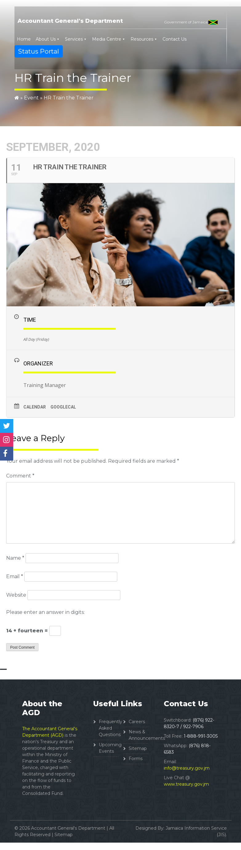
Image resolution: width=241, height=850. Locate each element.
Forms (136, 758)
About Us (46, 39)
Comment (20, 476)
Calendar (34, 407)
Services (74, 39)
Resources (142, 39)
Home (24, 39)
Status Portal (38, 51)
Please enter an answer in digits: (45, 612)
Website (16, 595)
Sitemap (138, 748)
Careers (137, 721)
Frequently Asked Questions (110, 728)
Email (14, 576)
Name (15, 558)
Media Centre (106, 39)
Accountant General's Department (70, 21)
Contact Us (175, 39)
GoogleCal (63, 407)
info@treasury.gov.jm (187, 768)
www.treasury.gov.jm (186, 784)
